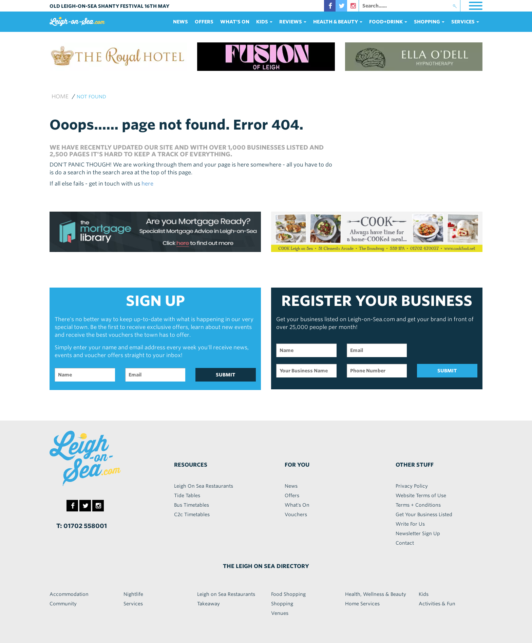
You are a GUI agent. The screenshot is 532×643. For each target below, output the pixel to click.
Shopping (282, 603)
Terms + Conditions (418, 505)
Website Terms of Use (421, 495)
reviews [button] (292, 21)
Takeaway (208, 603)
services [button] (465, 21)
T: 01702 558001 (81, 525)
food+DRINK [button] (388, 21)
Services (133, 603)
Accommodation (69, 594)
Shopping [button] (429, 21)
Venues (279, 613)
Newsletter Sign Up (418, 533)
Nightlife (133, 594)
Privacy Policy (412, 486)
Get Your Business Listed (424, 514)
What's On (234, 21)
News (180, 21)
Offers (204, 21)
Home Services (362, 603)
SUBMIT (225, 374)
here (147, 183)
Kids (424, 594)
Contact (405, 543)
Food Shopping (288, 594)
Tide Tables (187, 495)
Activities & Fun (437, 603)
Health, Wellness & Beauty (375, 594)
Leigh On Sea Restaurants (203, 486)
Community (63, 603)
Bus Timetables (191, 505)
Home (60, 96)
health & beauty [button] (337, 21)
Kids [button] (264, 21)
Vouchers (296, 514)
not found (91, 96)
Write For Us (410, 524)
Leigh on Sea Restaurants (226, 594)
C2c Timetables (192, 514)
